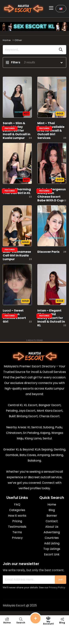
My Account (48, 620)
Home (7, 40)
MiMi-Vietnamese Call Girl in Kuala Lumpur (17, 255)
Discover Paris (48, 252)
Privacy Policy (57, 587)
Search (21, 621)
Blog (62, 621)
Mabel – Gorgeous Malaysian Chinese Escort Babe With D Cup (51, 195)
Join (60, 579)
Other (18, 40)
